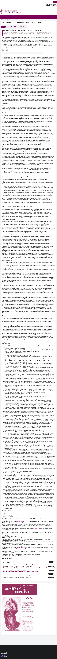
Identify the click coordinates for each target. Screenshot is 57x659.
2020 (13, 19)
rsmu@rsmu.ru (19, 535)
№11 (16, 19)
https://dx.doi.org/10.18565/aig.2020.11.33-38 (16, 26)
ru (51, 1)
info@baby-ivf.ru (37, 528)
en (55, 1)
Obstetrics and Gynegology (5, 19)
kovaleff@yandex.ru (20, 521)
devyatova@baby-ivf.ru (21, 547)
